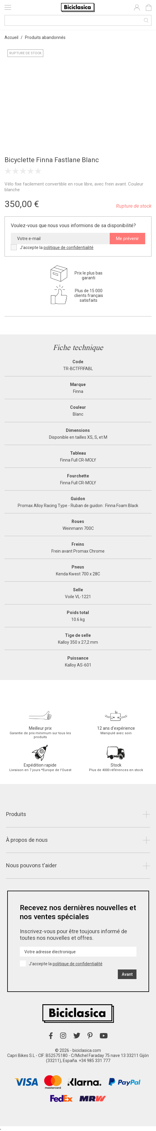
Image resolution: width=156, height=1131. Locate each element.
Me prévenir (127, 238)
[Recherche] (78, 20)
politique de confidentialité (68, 247)
